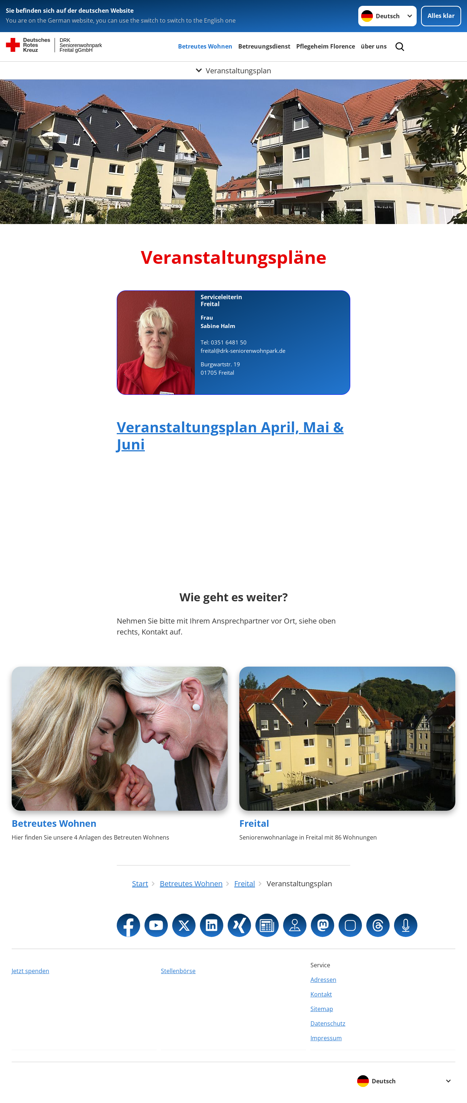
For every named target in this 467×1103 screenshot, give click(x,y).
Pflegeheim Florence (325, 46)
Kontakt (321, 994)
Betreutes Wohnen (205, 46)
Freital (254, 823)
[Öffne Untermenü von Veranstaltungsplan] (233, 70)
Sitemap (321, 1009)
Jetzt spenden (30, 971)
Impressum (326, 1038)
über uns (374, 46)
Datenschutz (328, 1023)
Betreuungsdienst (264, 46)
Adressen (323, 980)
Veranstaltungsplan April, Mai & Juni (230, 435)
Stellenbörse (178, 971)
